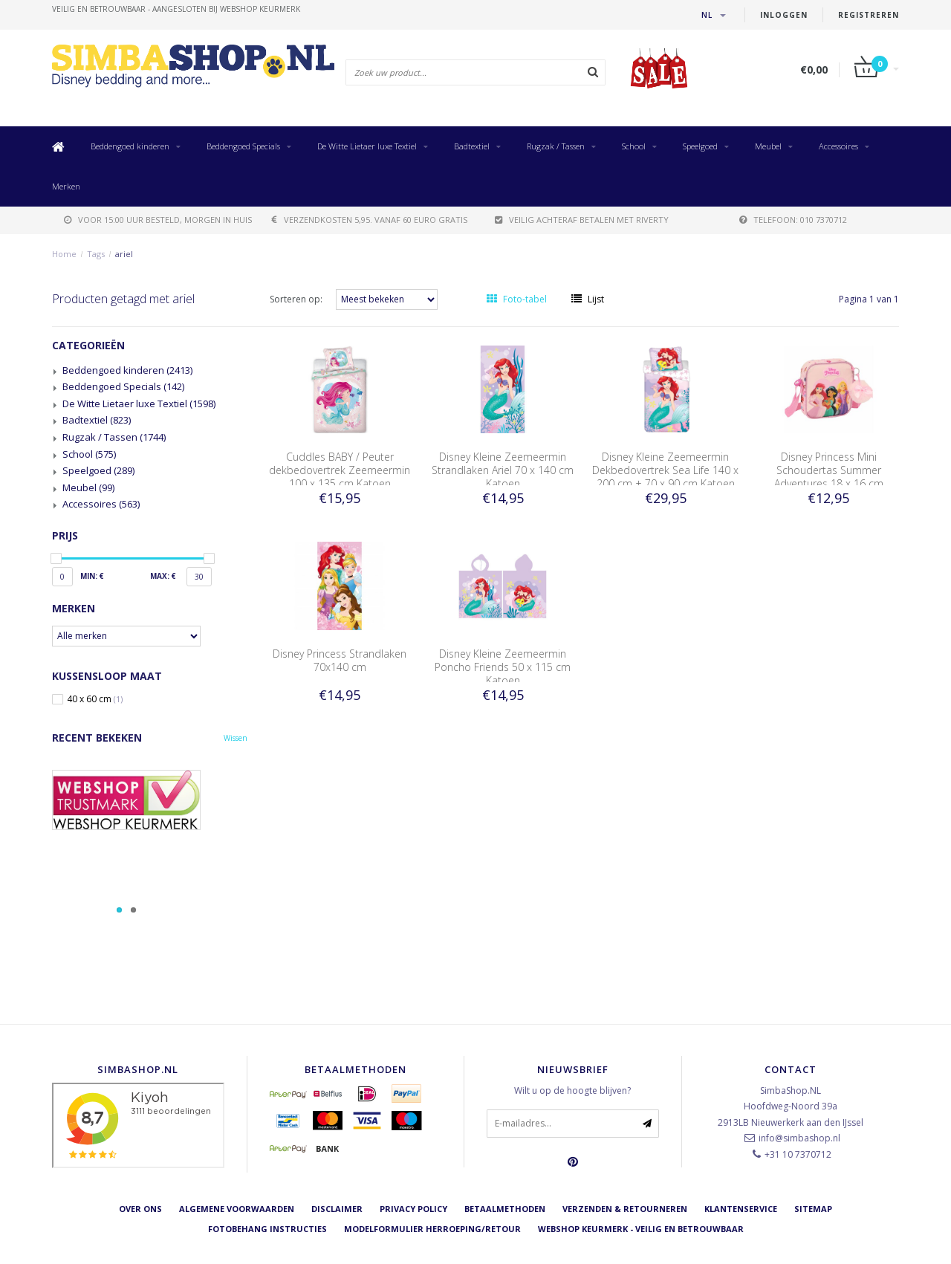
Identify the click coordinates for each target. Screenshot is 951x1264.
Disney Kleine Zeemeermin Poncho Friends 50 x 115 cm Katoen (503, 666)
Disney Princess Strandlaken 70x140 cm (339, 660)
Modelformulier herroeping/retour (432, 1228)
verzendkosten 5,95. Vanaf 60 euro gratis (369, 219)
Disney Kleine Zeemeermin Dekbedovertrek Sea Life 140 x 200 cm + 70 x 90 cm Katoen (665, 470)
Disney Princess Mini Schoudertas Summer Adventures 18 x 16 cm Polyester (828, 477)
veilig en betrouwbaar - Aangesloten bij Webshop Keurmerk (176, 9)
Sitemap (813, 1208)
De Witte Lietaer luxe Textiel (367, 146)
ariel (124, 253)
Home (64, 253)
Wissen (235, 738)
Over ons (140, 1208)
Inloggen (784, 15)
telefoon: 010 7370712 (793, 219)
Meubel (768, 146)
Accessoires (838, 146)
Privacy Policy (413, 1208)
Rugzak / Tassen (556, 146)
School (634, 146)
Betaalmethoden (504, 1208)
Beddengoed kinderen (130, 146)
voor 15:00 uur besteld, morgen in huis (158, 219)
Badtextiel (472, 146)
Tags (96, 253)
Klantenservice (740, 1208)
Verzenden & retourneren (624, 1208)
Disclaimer (337, 1208)
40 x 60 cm (95, 699)
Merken (66, 186)
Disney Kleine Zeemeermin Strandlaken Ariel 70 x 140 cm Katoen (503, 470)
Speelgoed (700, 146)
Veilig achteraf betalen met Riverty (582, 219)
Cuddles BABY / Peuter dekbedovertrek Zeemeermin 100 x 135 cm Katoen (339, 470)
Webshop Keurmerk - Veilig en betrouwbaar (641, 1228)
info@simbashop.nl (799, 1138)
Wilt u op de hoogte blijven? (572, 1090)
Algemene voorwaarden (236, 1208)
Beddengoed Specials (243, 146)
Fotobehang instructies (267, 1228)
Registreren (868, 15)
